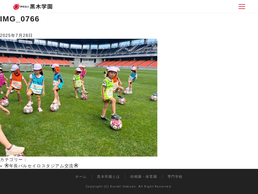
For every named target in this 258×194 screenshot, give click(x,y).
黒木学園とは (108, 177)
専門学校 (175, 177)
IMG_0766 (20, 18)
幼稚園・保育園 (143, 177)
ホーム (81, 177)
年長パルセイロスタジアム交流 (41, 166)
